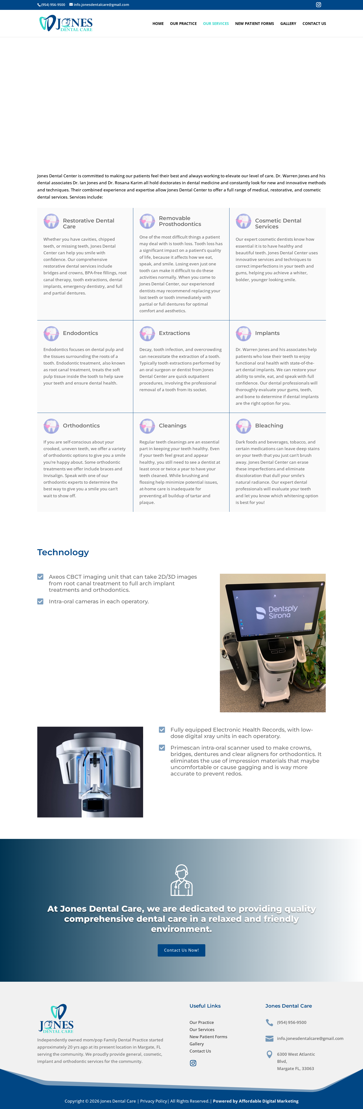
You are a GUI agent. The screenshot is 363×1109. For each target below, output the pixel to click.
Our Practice (183, 24)
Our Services (216, 24)
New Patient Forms (254, 24)
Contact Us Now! (181, 950)
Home (158, 24)
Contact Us (314, 24)
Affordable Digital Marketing (269, 1101)
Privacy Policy (153, 1101)
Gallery (288, 24)
